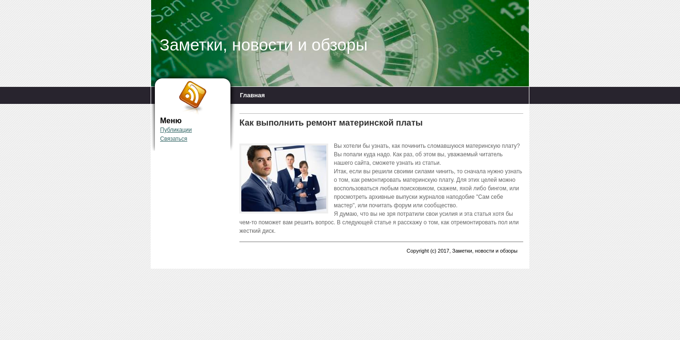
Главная (252, 95)
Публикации (176, 130)
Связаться (173, 139)
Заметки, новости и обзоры (263, 44)
